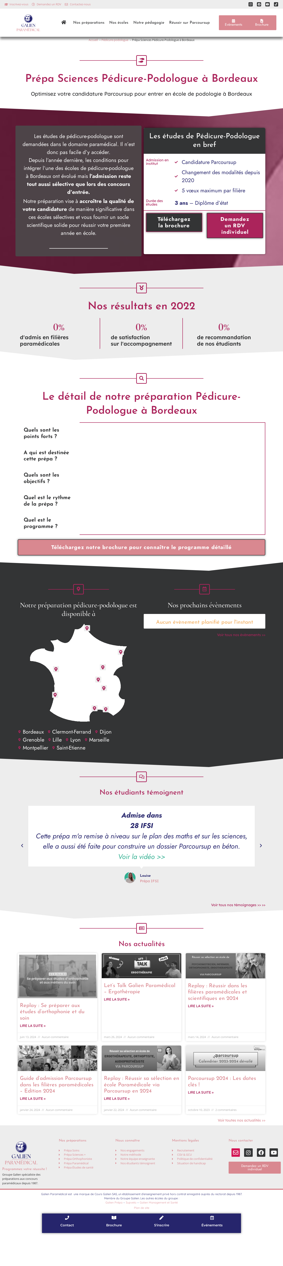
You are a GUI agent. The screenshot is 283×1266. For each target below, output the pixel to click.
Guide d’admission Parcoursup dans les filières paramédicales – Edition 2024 (57, 1116)
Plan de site (141, 1240)
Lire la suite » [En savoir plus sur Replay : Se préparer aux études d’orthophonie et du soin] (33, 1056)
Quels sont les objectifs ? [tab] (41, 493)
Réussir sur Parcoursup (189, 23)
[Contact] (67, 1250)
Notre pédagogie (148, 23)
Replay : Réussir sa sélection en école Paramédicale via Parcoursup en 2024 (141, 1116)
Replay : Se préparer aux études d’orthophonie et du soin (52, 1041)
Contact (67, 1258)
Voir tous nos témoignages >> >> (238, 929)
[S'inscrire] (161, 1250)
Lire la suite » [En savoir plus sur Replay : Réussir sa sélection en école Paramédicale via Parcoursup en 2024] (117, 1131)
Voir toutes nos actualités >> (241, 1153)
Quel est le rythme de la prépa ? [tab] (47, 516)
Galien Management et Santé (159, 1235)
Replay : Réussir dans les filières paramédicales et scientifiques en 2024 (217, 1022)
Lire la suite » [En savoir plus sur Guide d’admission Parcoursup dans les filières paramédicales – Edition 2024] (33, 1131)
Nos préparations (88, 23)
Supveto (131, 1235)
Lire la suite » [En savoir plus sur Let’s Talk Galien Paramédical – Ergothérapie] (117, 1030)
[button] (22, 870)
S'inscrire (161, 1258)
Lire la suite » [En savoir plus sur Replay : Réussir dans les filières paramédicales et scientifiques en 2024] (201, 1037)
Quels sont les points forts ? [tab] (41, 448)
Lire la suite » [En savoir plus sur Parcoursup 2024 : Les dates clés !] (201, 1125)
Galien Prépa (113, 1235)
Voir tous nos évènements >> (241, 654)
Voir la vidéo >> (141, 881)
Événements (212, 1258)
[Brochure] (114, 1250)
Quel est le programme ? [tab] (40, 538)
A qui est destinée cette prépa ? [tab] (46, 471)
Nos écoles (118, 23)
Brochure (114, 1258)
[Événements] (212, 1250)
